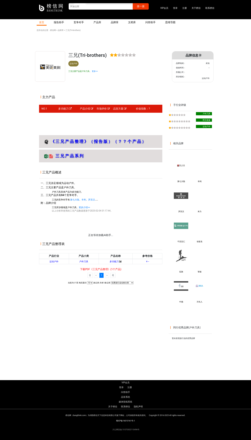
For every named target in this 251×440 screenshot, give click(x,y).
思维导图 (170, 22)
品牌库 (114, 22)
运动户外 (53, 261)
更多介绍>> (84, 207)
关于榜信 (196, 8)
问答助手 (150, 22)
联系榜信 (209, 8)
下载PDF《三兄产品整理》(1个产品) (100, 269)
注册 (184, 8)
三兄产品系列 (68, 156)
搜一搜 (141, 6)
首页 (41, 22)
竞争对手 (79, 22)
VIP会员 (164, 8)
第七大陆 (74, 199)
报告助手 (59, 22)
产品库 (97, 22)
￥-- (147, 261)
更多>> (95, 71)
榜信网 (53, 30)
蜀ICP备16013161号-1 (125, 421)
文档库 (132, 22)
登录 (175, 8)
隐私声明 (138, 406)
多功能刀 (65, 108)
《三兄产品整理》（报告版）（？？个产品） (99, 141)
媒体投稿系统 (125, 401)
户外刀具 (83, 261)
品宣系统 (125, 397)
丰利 (83, 199)
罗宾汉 (91, 199)
